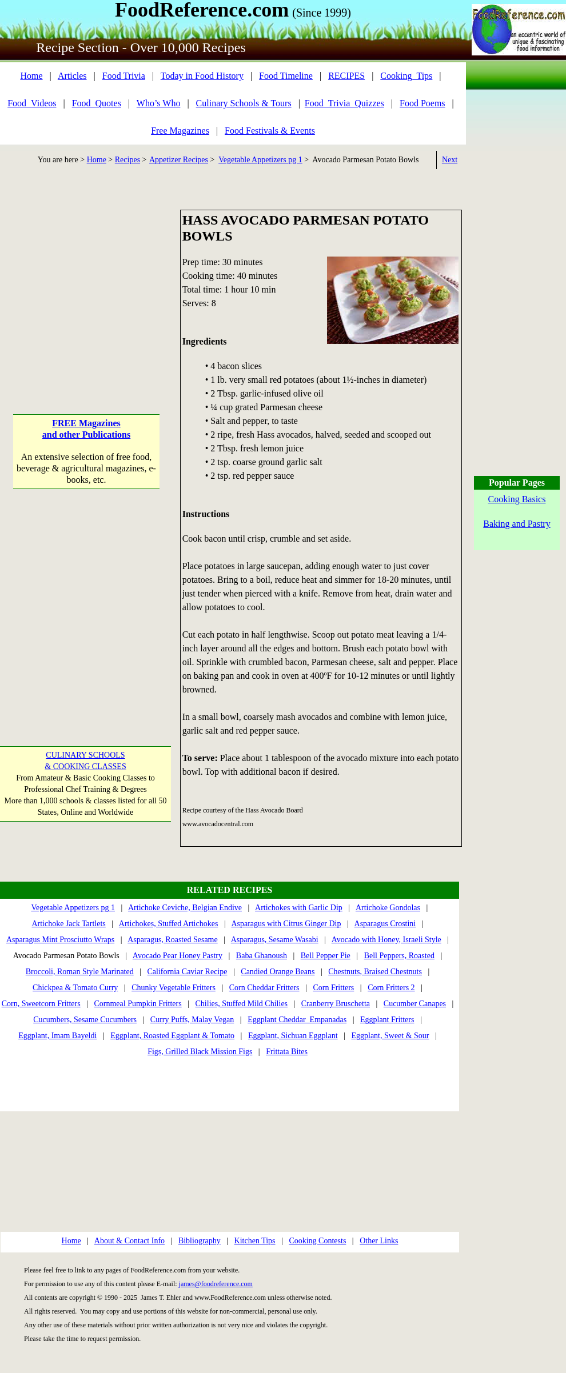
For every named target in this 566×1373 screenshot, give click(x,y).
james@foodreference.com (216, 1284)
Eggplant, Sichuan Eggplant (293, 1035)
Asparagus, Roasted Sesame (172, 939)
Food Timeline (286, 76)
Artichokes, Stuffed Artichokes (168, 923)
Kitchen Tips (255, 1240)
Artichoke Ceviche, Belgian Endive (185, 907)
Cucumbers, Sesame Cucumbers (85, 1019)
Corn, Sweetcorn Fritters (41, 1003)
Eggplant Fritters (387, 1019)
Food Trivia (123, 76)
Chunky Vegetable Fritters (173, 987)
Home (31, 76)
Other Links (379, 1240)
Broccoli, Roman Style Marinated (80, 971)
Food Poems (422, 103)
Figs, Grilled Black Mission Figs (200, 1051)
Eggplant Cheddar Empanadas (297, 1019)
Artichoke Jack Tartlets (68, 923)
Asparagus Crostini (385, 923)
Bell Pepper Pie (325, 955)
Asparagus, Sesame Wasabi (274, 939)
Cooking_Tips (406, 76)
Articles (72, 76)
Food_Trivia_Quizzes (344, 103)
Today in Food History (202, 76)
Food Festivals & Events (270, 130)
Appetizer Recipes (178, 159)
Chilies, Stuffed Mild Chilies (242, 1003)
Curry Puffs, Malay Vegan (192, 1019)
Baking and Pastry (516, 524)
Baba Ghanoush (261, 955)
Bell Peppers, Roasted (399, 955)
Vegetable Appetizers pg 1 (260, 159)
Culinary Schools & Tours (244, 103)
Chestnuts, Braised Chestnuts (375, 971)
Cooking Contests (317, 1240)
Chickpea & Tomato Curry (75, 987)
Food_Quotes (96, 103)
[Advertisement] (86, 281)
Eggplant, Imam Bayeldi (57, 1035)
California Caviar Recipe (188, 971)
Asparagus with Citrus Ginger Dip (286, 923)
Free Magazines (180, 130)
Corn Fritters (333, 987)
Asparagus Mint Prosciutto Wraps (60, 939)
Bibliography (199, 1240)
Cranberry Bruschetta (335, 1003)
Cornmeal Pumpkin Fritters (137, 1003)
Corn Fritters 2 (391, 987)
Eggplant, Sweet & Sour (390, 1035)
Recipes (127, 159)
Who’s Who (159, 103)
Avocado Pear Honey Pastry (177, 955)
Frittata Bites (287, 1051)
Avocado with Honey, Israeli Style (386, 939)
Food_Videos (31, 103)
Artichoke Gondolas (388, 907)
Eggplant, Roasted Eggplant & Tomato (172, 1035)
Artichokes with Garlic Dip (298, 907)
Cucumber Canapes (415, 1003)
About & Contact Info (129, 1240)
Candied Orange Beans (277, 971)
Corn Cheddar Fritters (264, 987)
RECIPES (346, 76)
